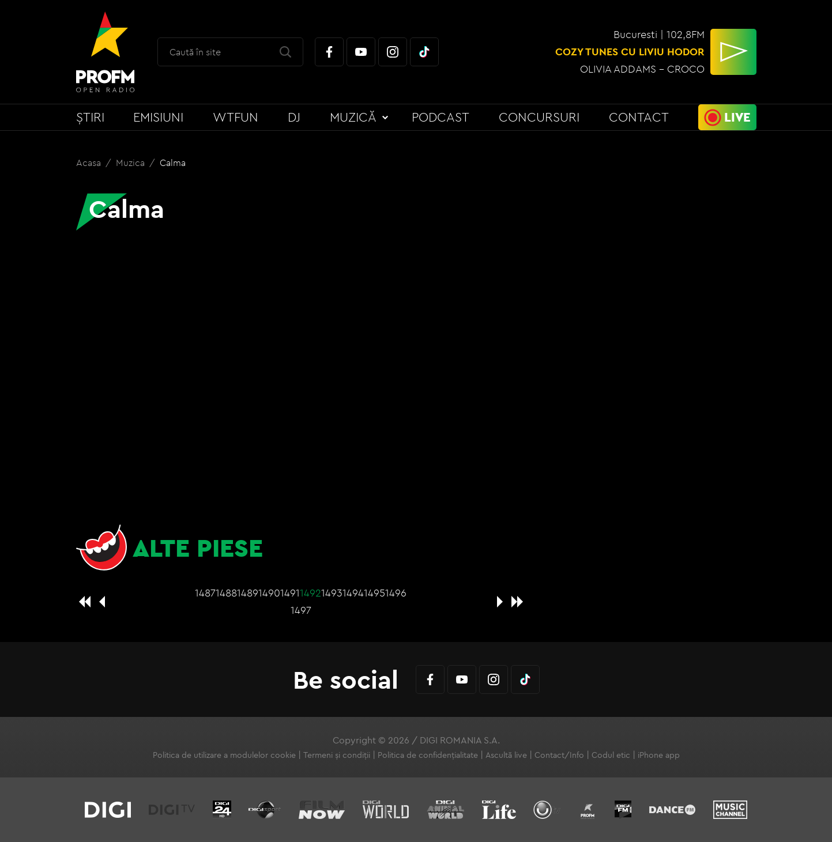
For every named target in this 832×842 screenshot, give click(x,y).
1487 (205, 592)
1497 (301, 610)
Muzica (131, 162)
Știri (90, 117)
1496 (395, 592)
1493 (331, 592)
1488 (226, 592)
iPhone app (659, 755)
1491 (290, 592)
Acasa (89, 162)
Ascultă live (506, 755)
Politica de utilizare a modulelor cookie (224, 755)
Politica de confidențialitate (428, 755)
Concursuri (539, 117)
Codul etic (611, 755)
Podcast (440, 117)
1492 (310, 592)
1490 (269, 592)
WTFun (235, 117)
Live (737, 117)
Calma (173, 162)
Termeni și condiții (336, 755)
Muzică (353, 117)
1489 (247, 592)
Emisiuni (158, 117)
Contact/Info (559, 755)
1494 (353, 592)
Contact (639, 117)
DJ (294, 117)
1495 (374, 592)
